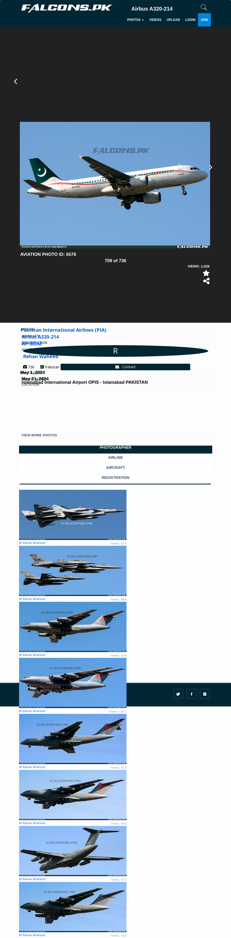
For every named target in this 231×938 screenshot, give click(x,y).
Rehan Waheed (40, 356)
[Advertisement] (116, 301)
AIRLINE (115, 458)
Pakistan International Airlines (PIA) (63, 330)
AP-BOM (32, 343)
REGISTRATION (115, 478)
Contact (125, 366)
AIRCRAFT (115, 468)
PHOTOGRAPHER (116, 448)
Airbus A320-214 (40, 337)
